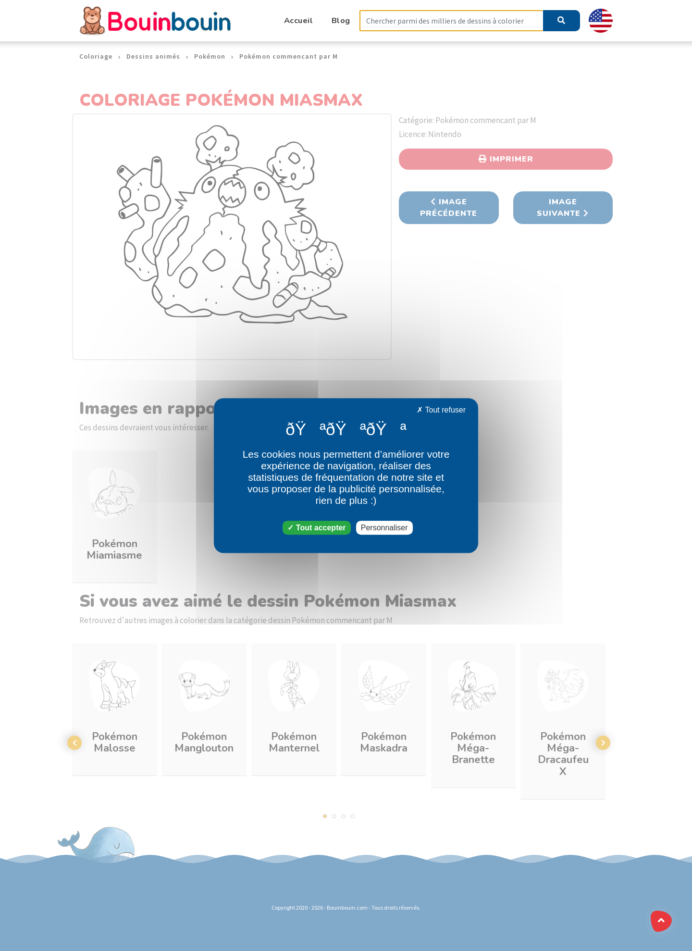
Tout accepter (316, 528)
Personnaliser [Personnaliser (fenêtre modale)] (384, 528)
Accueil (298, 20)
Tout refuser (441, 410)
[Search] (451, 21)
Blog (341, 20)
